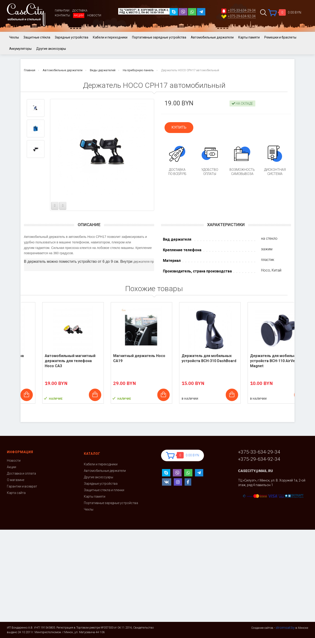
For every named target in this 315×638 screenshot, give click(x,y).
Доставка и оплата (21, 473)
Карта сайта (16, 493)
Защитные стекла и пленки (104, 490)
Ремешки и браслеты (280, 37)
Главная (29, 70)
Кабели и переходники (110, 37)
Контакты (62, 15)
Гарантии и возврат (22, 486)
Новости (94, 15)
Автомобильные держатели (212, 37)
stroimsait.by (285, 627)
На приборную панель (138, 70)
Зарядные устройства (71, 37)
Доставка (79, 10)
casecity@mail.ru (255, 471)
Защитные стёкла (37, 37)
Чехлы (14, 37)
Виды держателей (102, 70)
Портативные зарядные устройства (159, 37)
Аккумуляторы (20, 48)
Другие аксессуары (51, 48)
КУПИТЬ (178, 127)
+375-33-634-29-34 (242, 10)
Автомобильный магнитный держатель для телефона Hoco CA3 (120, 361)
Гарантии (62, 10)
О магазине (15, 480)
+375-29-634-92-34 (242, 16)
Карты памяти (249, 37)
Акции (79, 15)
